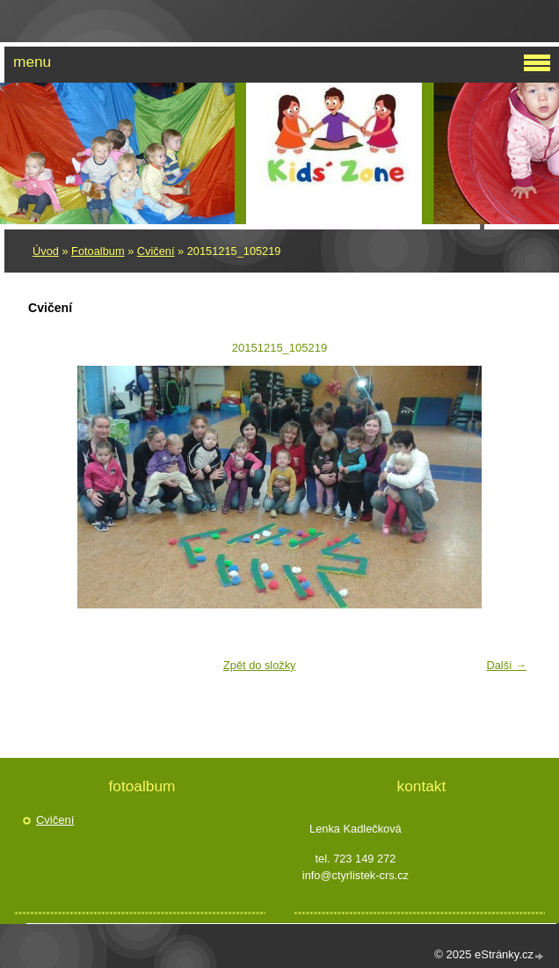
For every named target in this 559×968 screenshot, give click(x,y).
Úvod (46, 251)
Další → (506, 665)
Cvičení (156, 251)
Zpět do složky (259, 665)
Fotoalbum (97, 251)
